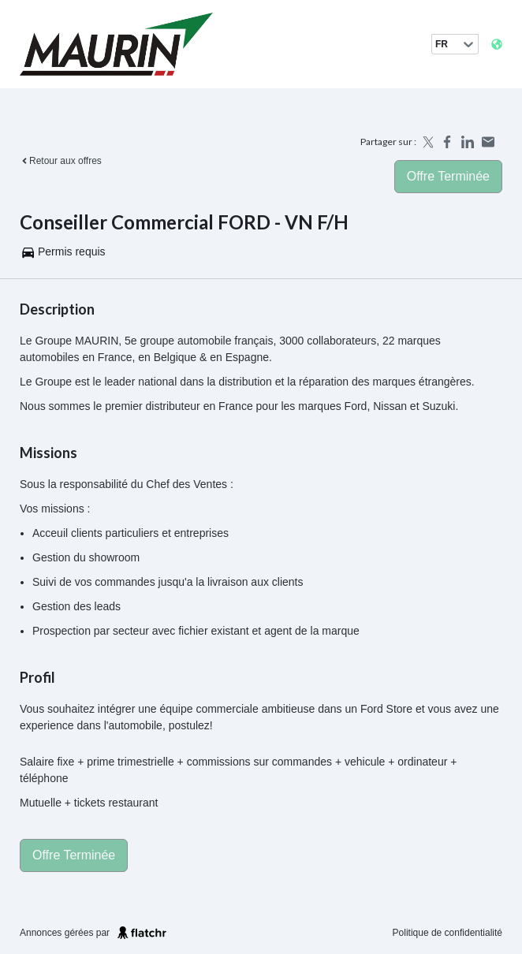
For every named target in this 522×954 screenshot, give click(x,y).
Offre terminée (448, 176)
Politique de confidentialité (447, 932)
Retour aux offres (61, 160)
